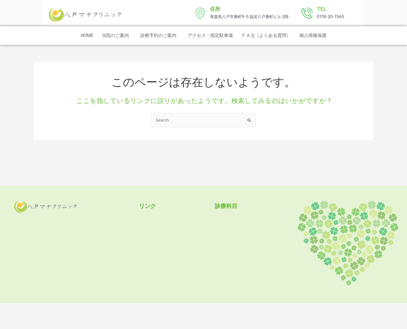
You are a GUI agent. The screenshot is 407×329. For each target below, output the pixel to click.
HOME (87, 35)
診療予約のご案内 (158, 35)
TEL (322, 9)
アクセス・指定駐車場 (210, 35)
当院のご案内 (115, 35)
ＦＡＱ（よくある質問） (266, 35)
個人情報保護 (312, 35)
